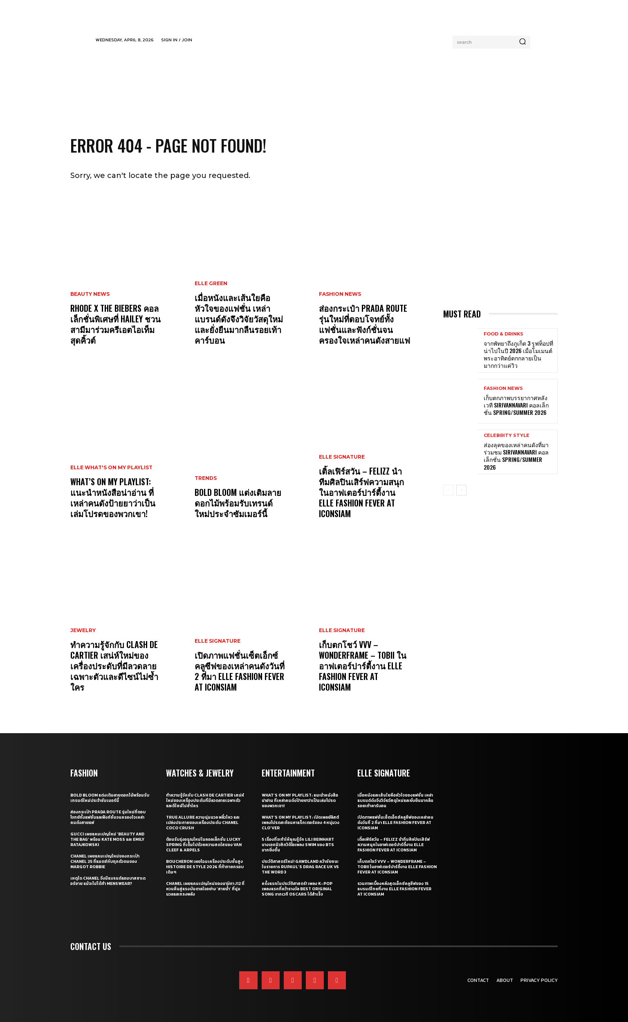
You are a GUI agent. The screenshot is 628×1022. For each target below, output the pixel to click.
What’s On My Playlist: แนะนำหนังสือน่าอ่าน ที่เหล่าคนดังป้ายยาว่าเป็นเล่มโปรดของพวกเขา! (112, 497)
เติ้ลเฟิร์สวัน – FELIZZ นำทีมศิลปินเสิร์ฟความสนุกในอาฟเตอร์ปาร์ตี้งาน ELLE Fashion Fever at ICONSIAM (361, 492)
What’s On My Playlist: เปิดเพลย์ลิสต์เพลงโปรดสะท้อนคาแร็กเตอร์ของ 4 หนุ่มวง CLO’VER (300, 822)
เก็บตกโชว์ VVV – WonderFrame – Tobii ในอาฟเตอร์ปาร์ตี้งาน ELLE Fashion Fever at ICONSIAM (362, 665)
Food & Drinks (503, 334)
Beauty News (90, 294)
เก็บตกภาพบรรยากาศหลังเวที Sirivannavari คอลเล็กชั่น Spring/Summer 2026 (516, 404)
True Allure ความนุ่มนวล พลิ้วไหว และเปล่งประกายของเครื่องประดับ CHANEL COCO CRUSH (203, 822)
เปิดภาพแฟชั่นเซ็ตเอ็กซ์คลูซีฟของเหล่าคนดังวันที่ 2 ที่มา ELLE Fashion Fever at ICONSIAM (240, 671)
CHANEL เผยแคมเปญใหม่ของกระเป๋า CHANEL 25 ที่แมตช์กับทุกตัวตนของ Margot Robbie (104, 861)
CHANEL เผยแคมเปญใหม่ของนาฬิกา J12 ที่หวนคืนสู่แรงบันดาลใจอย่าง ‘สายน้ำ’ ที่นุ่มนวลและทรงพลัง (205, 888)
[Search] (522, 42)
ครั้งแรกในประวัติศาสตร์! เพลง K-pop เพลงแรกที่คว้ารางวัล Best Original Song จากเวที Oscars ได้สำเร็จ (297, 888)
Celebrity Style (506, 435)
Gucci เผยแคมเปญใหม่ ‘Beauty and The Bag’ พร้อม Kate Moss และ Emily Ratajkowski (107, 839)
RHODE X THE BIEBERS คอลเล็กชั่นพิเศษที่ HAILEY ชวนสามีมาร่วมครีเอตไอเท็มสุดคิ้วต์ (115, 324)
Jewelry (83, 630)
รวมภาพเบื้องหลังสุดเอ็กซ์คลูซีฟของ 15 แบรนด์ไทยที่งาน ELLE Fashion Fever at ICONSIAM (394, 888)
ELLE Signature (217, 641)
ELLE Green (211, 283)
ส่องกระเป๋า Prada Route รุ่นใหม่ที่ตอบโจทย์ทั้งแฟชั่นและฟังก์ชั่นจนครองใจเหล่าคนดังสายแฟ (364, 324)
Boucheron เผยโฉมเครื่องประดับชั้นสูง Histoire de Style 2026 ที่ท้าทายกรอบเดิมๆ (205, 866)
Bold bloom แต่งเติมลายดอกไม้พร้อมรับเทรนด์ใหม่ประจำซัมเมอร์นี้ (238, 503)
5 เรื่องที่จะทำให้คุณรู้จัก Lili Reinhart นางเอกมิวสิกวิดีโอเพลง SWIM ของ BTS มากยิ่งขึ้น (298, 844)
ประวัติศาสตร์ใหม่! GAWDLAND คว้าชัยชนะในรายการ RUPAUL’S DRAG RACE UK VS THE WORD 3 (300, 866)
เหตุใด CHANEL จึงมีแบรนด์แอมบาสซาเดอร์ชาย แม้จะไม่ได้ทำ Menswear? (108, 881)
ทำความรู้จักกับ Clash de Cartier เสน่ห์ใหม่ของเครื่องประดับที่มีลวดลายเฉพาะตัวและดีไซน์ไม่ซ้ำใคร (114, 665)
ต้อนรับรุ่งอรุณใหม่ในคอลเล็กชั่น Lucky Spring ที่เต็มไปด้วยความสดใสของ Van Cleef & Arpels (204, 844)
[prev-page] (448, 490)
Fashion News (340, 294)
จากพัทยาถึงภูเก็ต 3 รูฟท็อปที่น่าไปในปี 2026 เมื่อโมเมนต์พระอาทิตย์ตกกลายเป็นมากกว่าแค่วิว (518, 354)
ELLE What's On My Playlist (111, 467)
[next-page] (461, 490)
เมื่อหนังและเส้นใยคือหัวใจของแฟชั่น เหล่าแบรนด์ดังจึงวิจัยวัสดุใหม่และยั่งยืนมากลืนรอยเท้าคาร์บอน (239, 318)
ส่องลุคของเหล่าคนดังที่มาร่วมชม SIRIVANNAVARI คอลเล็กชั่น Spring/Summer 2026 (516, 455)
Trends (206, 478)
